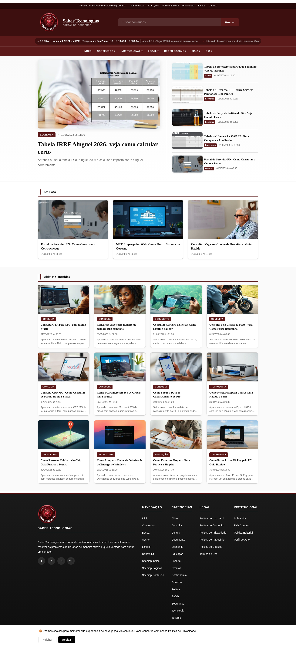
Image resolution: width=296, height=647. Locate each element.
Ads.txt (146, 539)
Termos (201, 5)
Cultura (176, 532)
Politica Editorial (243, 532)
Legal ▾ (153, 51)
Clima (175, 518)
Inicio (145, 518)
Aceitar (66, 639)
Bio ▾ (209, 51)
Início (88, 51)
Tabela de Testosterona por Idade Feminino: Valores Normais (239, 41)
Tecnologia (218, 387)
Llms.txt (146, 546)
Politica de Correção (212, 525)
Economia (46, 134)
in (61, 561)
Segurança (178, 603)
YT (71, 561)
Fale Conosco (242, 525)
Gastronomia (179, 575)
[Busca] (169, 22)
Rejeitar (47, 639)
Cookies (213, 5)
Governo (209, 168)
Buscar (230, 22)
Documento (210, 145)
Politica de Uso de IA (212, 518)
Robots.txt (148, 553)
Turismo (176, 617)
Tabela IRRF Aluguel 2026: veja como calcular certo (170, 41)
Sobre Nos (240, 518)
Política (176, 589)
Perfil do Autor (137, 5)
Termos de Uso (208, 553)
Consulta (48, 319)
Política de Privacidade (182, 630)
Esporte (176, 560)
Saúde (208, 76)
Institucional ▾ (132, 51)
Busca (146, 532)
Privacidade (188, 5)
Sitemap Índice (151, 560)
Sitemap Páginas (152, 568)
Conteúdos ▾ (106, 51)
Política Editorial (170, 5)
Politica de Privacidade (213, 532)
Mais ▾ (196, 51)
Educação (161, 454)
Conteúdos (148, 525)
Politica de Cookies (211, 546)
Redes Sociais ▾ (175, 51)
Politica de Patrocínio (212, 539)
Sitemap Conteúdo (153, 575)
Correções (153, 5)
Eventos (176, 568)
